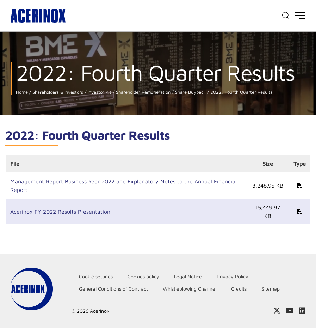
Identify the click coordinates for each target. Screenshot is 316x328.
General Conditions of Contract (113, 289)
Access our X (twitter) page (276, 310)
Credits (239, 289)
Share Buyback (190, 92)
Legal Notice (188, 276)
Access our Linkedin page (302, 310)
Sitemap (270, 289)
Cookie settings (96, 276)
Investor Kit (98, 92)
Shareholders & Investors (57, 92)
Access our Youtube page (290, 310)
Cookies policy (143, 276)
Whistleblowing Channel (189, 289)
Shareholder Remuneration (142, 92)
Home (22, 92)
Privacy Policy (232, 276)
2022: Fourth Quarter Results (241, 92)
